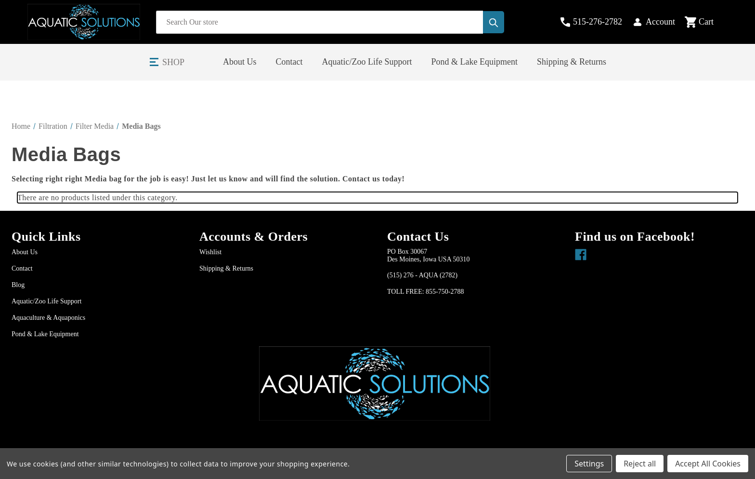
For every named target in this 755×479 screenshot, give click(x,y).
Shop (173, 62)
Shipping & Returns (571, 62)
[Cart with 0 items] (707, 22)
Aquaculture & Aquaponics (48, 317)
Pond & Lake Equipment (474, 62)
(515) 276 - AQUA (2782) (422, 275)
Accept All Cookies (708, 463)
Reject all (640, 463)
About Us (240, 62)
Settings (589, 463)
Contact (289, 62)
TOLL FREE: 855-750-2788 (425, 291)
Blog (18, 284)
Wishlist (210, 252)
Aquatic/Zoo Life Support (367, 62)
